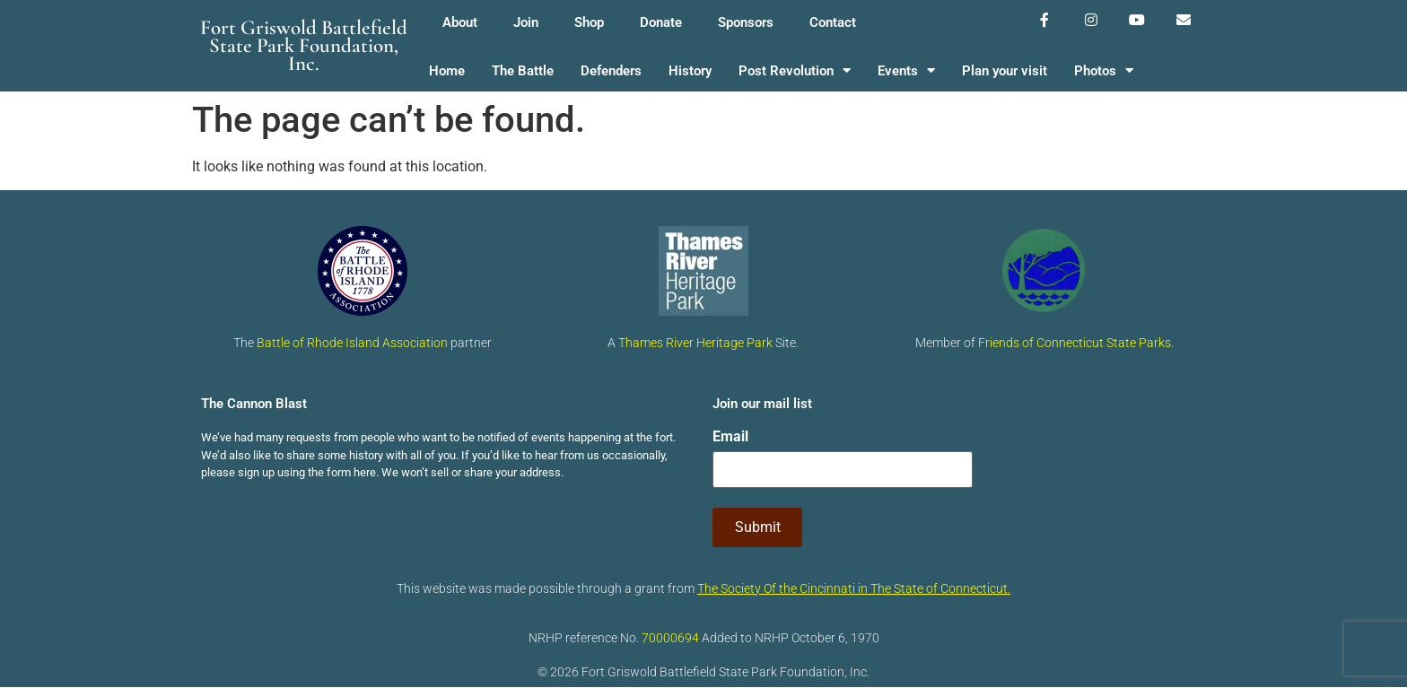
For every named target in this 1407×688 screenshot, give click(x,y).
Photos (1103, 71)
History (690, 71)
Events (906, 71)
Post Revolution (794, 71)
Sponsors (745, 22)
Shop (589, 22)
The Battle (523, 71)
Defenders (611, 71)
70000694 (670, 638)
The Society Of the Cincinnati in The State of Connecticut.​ (853, 588)
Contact (832, 22)
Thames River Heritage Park (695, 342)
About (459, 22)
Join (525, 22)
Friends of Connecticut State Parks (1074, 342)
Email (730, 437)
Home (447, 71)
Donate (661, 22)
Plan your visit (1004, 71)
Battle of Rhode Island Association (352, 342)
